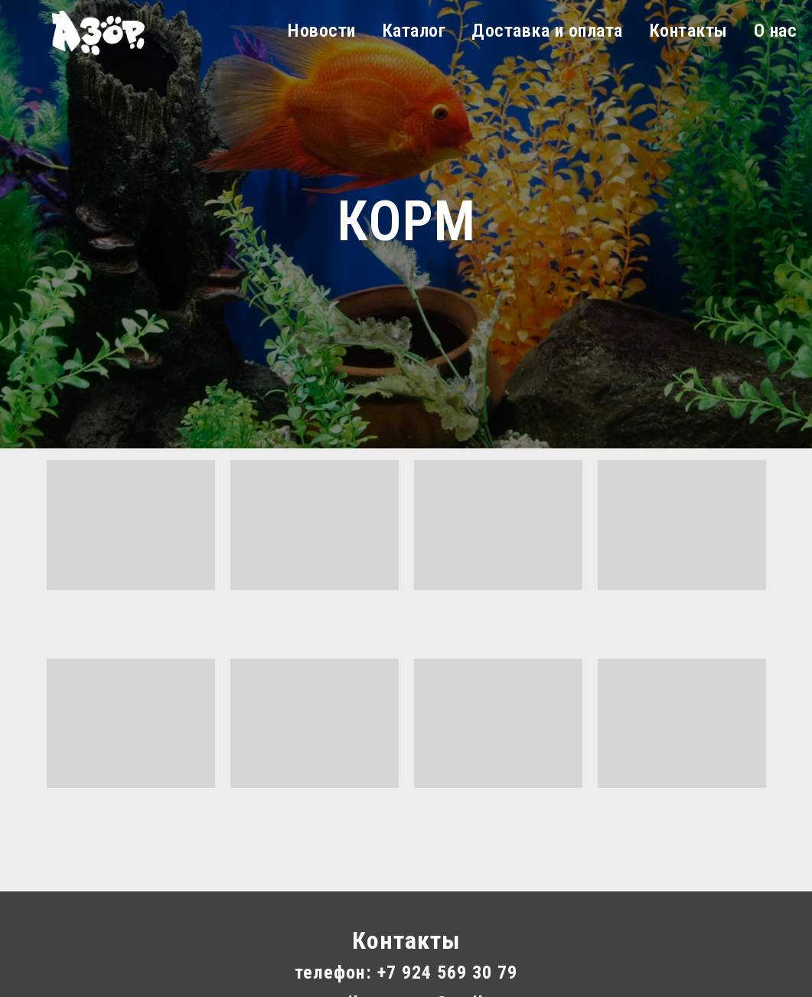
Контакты (688, 30)
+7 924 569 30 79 (447, 972)
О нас (775, 30)
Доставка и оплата (547, 30)
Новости (322, 30)
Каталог (414, 30)
